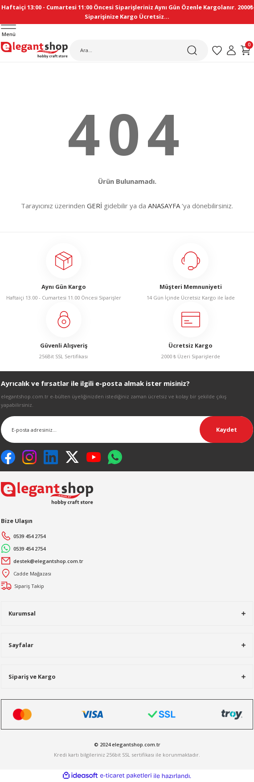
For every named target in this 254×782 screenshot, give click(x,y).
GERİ (94, 205)
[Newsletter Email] (127, 429)
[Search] (139, 50)
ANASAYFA (164, 205)
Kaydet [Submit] (226, 429)
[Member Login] (231, 50)
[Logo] (34, 50)
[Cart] (245, 50)
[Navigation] (8, 31)
